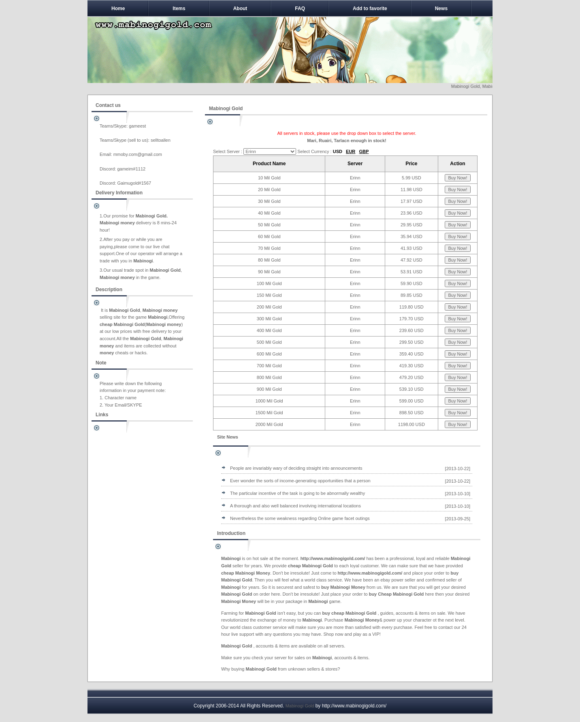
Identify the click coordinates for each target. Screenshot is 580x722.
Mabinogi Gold (300, 705)
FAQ (300, 8)
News (441, 8)
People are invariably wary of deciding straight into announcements (296, 468)
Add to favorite (370, 8)
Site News (227, 436)
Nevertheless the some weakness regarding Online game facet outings (300, 518)
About (240, 8)
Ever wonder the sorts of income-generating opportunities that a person (300, 480)
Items (179, 8)
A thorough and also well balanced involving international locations (295, 505)
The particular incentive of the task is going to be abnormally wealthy (297, 493)
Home (118, 8)
